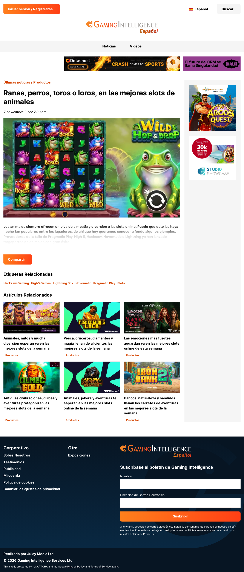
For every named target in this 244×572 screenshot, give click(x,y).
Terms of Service (101, 566)
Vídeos (136, 46)
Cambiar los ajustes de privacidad (31, 489)
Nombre (126, 476)
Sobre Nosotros (16, 455)
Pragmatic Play (104, 283)
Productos (42, 82)
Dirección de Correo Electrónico (142, 495)
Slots (121, 283)
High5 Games (41, 283)
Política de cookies (19, 482)
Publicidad (12, 469)
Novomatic (83, 283)
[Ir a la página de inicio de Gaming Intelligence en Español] (122, 27)
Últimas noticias (16, 82)
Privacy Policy (76, 566)
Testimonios (13, 462)
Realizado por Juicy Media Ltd (28, 554)
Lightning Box (63, 283)
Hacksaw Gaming (16, 283)
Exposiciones (79, 455)
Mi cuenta (11, 475)
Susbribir (180, 516)
